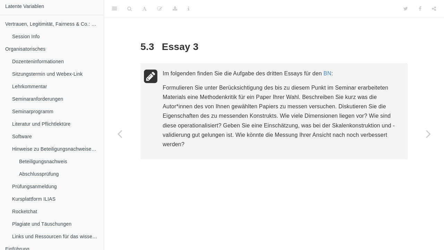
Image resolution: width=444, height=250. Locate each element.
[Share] (434, 8)
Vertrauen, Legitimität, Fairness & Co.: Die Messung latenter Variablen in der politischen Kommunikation (54, 24)
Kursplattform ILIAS (34, 199)
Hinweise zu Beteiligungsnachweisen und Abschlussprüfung (58, 149)
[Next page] (428, 133)
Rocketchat (24, 211)
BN (328, 73)
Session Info (26, 36)
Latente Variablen (24, 6)
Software (22, 136)
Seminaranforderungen (37, 99)
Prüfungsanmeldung (34, 186)
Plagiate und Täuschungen (41, 224)
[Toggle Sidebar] (114, 8)
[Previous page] (119, 133)
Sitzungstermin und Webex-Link (47, 74)
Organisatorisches (25, 49)
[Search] (129, 8)
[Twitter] (405, 8)
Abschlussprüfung (39, 174)
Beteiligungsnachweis (43, 161)
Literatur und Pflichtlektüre (41, 124)
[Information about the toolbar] (188, 8)
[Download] (175, 8)
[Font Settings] (144, 8)
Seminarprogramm (32, 111)
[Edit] (160, 8)
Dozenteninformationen (38, 61)
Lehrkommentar (29, 86)
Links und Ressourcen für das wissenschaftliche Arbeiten (58, 236)
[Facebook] (420, 8)
